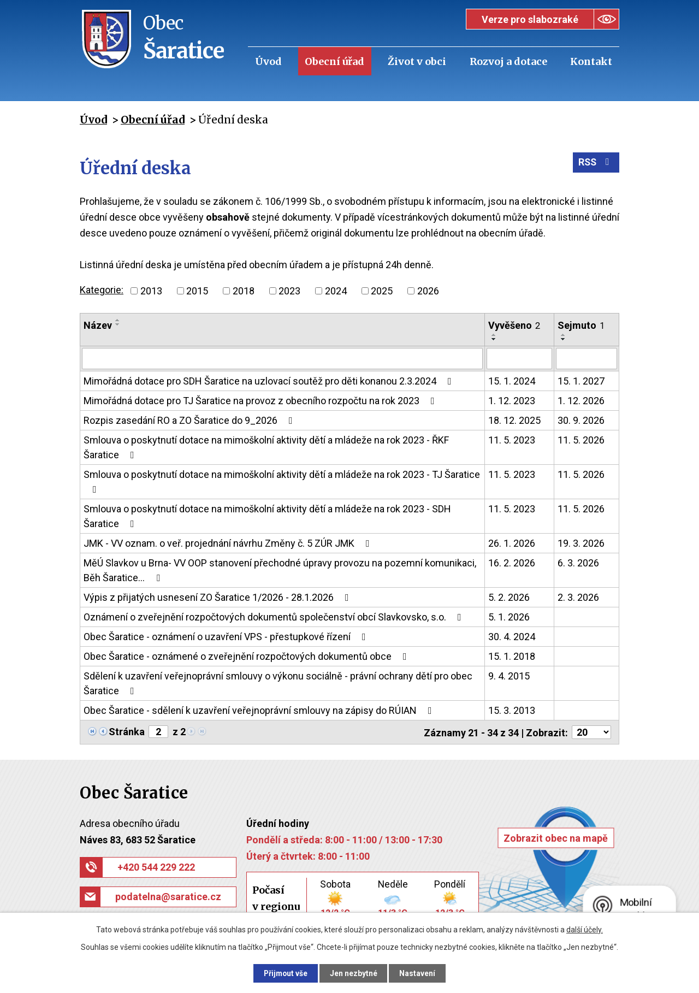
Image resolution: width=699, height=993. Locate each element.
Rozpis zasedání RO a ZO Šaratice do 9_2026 (190, 419)
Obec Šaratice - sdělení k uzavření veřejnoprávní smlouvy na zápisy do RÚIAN (260, 710)
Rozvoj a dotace (508, 61)
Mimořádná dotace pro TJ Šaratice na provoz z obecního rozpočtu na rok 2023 (261, 400)
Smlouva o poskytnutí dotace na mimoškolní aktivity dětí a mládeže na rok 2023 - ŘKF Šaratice (266, 447)
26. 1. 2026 (511, 542)
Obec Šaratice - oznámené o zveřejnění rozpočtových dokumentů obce (247, 655)
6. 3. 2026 (578, 562)
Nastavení (420, 972)
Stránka (127, 731)
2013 (151, 291)
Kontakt (591, 61)
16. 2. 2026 (511, 562)
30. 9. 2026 (581, 419)
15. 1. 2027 (581, 380)
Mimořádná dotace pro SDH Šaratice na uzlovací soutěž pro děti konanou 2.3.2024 (270, 380)
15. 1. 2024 (511, 380)
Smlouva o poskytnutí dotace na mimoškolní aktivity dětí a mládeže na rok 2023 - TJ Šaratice (282, 481)
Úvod (268, 61)
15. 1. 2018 (511, 655)
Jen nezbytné (354, 972)
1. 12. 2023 (511, 400)
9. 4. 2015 (509, 675)
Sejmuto (581, 325)
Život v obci (417, 61)
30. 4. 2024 (511, 636)
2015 (197, 291)
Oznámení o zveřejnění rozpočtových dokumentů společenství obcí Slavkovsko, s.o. (275, 616)
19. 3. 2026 (581, 542)
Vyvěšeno (514, 325)
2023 (289, 291)
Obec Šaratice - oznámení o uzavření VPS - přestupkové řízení (227, 636)
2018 (243, 291)
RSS (595, 163)
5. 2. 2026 (509, 596)
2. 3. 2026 (578, 596)
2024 (336, 291)
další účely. (584, 929)
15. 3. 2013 (511, 710)
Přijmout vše (283, 972)
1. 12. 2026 (581, 400)
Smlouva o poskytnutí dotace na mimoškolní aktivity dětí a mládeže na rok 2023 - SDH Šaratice (267, 516)
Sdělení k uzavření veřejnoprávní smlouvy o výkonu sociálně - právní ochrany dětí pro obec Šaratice (278, 683)
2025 (382, 291)
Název (98, 325)
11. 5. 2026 (581, 439)
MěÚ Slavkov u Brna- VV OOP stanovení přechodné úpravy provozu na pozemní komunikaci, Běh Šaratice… (280, 570)
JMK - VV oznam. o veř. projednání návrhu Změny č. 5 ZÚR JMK (229, 542)
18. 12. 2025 (514, 419)
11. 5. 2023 (511, 439)
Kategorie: (101, 289)
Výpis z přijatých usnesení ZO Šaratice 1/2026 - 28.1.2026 (218, 596)
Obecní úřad (334, 61)
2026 (428, 291)
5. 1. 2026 (509, 616)
